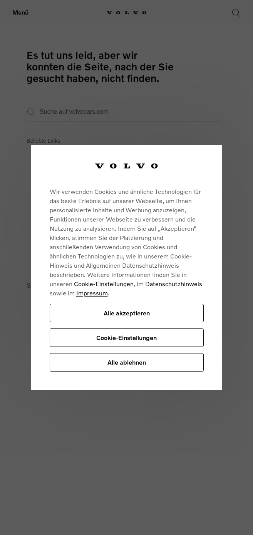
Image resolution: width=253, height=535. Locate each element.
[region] (126, 267)
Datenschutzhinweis (173, 283)
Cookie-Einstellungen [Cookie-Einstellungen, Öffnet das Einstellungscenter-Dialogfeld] (126, 337)
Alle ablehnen (126, 362)
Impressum (92, 293)
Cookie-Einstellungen (104, 283)
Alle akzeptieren (127, 313)
